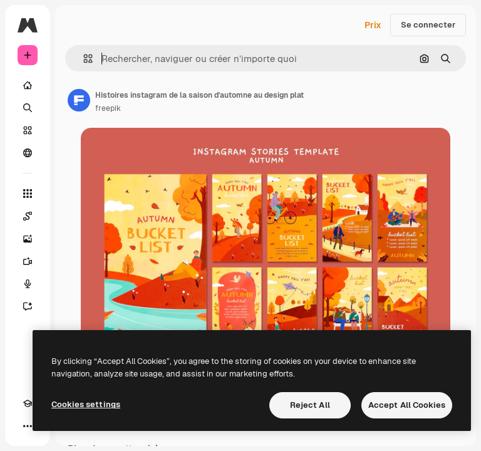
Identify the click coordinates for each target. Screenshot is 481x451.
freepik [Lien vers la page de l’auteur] (108, 108)
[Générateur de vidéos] (28, 261)
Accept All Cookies (406, 405)
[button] (83, 58)
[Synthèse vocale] (28, 284)
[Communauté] (28, 153)
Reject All (310, 405)
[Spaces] (28, 216)
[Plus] (28, 426)
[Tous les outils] (28, 194)
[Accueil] (28, 85)
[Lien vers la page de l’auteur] (79, 100)
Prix (373, 25)
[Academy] (28, 403)
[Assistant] (28, 306)
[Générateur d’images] (28, 239)
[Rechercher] (28, 108)
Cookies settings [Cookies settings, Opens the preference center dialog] (85, 404)
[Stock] (28, 130)
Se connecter (428, 24)
